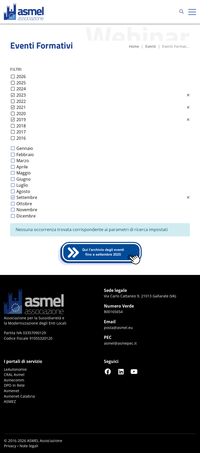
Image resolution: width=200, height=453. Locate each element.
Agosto (23, 191)
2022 (21, 101)
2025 (21, 83)
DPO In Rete (14, 385)
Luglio (22, 185)
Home (134, 46)
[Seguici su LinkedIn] (121, 371)
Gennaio (24, 148)
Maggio (23, 173)
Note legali (29, 445)
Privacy (10, 445)
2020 (21, 113)
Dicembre (26, 216)
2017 (21, 132)
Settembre (26, 197)
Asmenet (11, 390)
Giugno (23, 179)
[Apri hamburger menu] (192, 12)
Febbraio (25, 154)
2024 (21, 89)
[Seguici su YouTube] (134, 371)
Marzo (22, 160)
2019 (21, 119)
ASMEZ (10, 401)
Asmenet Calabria (19, 396)
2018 (21, 126)
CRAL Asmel (14, 374)
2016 (21, 138)
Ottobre (24, 204)
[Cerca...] (181, 12)
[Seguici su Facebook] (108, 371)
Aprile (22, 167)
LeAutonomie (15, 369)
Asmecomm (14, 380)
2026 (21, 76)
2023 (21, 95)
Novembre (26, 210)
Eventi (150, 46)
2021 (21, 107)
